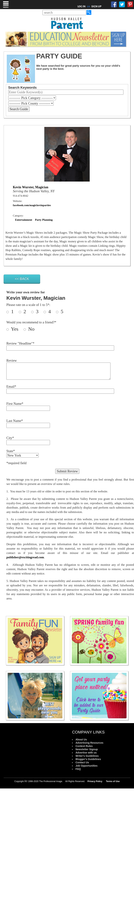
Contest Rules (84, 746)
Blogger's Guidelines (88, 759)
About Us (81, 739)
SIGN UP (96, 6)
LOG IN (81, 6)
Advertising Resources (89, 742)
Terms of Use (113, 781)
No (30, 329)
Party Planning (44, 219)
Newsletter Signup (86, 749)
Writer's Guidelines (87, 755)
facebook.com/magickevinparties (32, 205)
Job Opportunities (86, 765)
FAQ (78, 769)
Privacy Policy (95, 781)
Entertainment (23, 219)
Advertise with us (86, 752)
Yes (17, 329)
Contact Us (82, 762)
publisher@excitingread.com (25, 557)
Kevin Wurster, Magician (30, 187)
